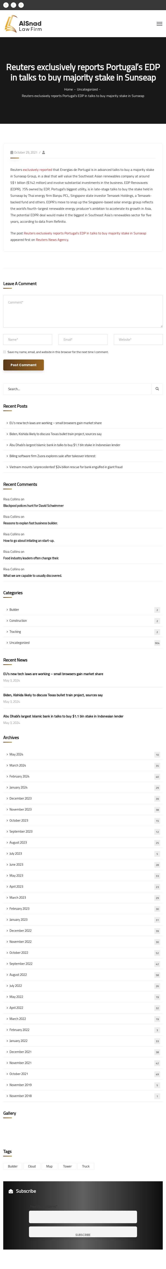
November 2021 (85, 1063)
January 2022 (85, 1041)
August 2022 (85, 975)
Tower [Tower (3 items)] (67, 1166)
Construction (85, 620)
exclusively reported (37, 169)
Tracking (85, 631)
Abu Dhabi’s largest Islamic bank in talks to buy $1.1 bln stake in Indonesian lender (65, 445)
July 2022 (85, 986)
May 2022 (85, 997)
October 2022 (85, 952)
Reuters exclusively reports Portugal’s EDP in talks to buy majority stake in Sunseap (85, 233)
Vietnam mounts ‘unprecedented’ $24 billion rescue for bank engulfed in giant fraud (66, 467)
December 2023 (85, 798)
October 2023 (85, 820)
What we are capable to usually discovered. (32, 575)
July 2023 (85, 853)
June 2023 (85, 864)
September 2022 (85, 963)
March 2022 (85, 1019)
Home (68, 89)
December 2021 (85, 1052)
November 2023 (85, 809)
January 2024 (85, 787)
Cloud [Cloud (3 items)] (32, 1166)
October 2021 (85, 1074)
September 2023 (85, 831)
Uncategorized (87, 89)
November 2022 (85, 941)
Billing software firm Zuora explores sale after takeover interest (52, 456)
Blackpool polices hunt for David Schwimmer (33, 506)
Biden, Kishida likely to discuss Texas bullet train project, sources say (56, 434)
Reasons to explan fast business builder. (30, 523)
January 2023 (85, 919)
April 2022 (85, 1008)
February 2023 (85, 908)
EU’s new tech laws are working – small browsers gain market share (56, 423)
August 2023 (85, 842)
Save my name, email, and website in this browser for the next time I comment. (58, 352)
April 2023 (85, 886)
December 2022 (85, 930)
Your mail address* (43, 1206)
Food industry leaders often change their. (31, 558)
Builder (85, 609)
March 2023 (85, 897)
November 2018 (85, 1096)
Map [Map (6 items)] (49, 1166)
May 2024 (85, 754)
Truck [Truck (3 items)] (85, 1166)
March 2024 (85, 765)
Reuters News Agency (52, 239)
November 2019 (85, 1085)
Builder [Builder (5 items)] (13, 1166)
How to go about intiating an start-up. (28, 540)
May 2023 (85, 875)
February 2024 (85, 776)
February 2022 (85, 1030)
